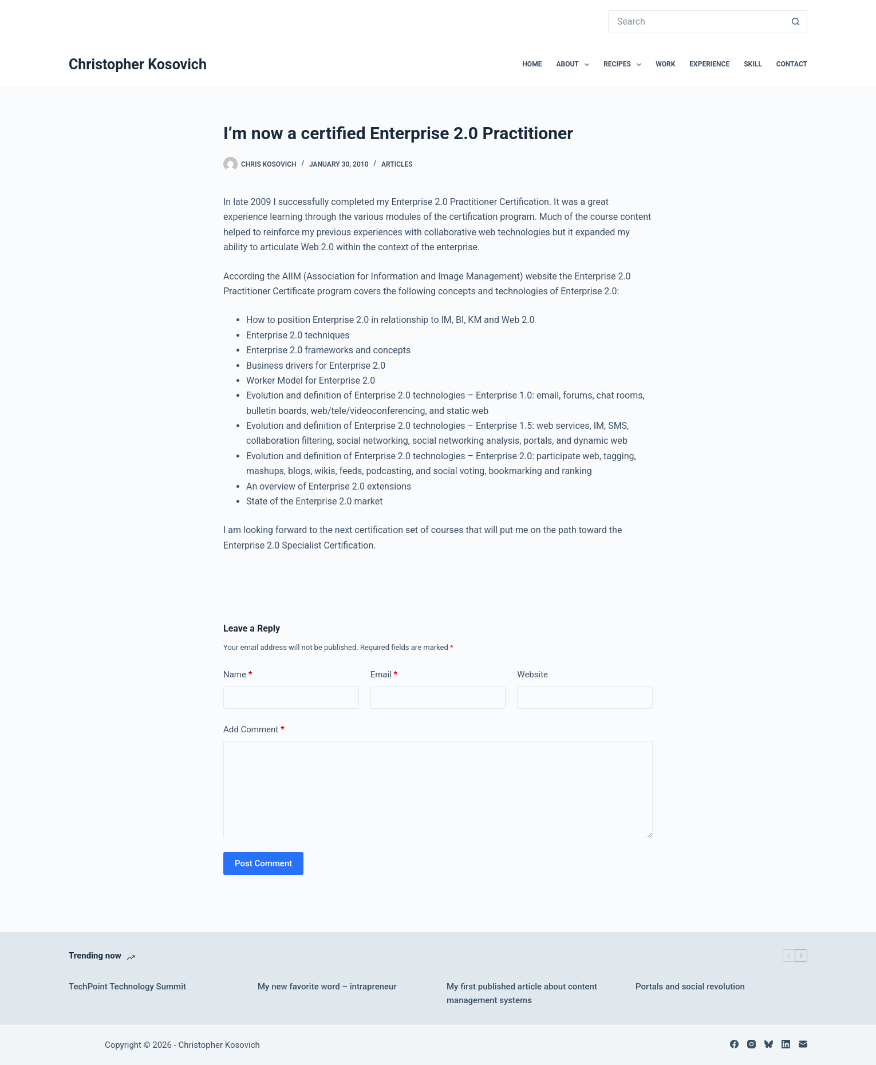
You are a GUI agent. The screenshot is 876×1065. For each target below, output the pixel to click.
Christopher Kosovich (138, 64)
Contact (791, 64)
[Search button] (795, 21)
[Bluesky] (768, 1044)
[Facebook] (734, 1044)
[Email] (803, 1044)
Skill (753, 64)
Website (532, 674)
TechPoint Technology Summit (127, 986)
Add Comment (254, 730)
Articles (397, 164)
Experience (709, 64)
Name (237, 675)
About (575, 65)
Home (532, 64)
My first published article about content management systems (522, 993)
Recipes (624, 65)
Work (665, 64)
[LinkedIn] (786, 1044)
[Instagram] (751, 1044)
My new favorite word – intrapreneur (327, 986)
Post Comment (263, 863)
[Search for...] (696, 21)
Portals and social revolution (690, 986)
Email (384, 675)
